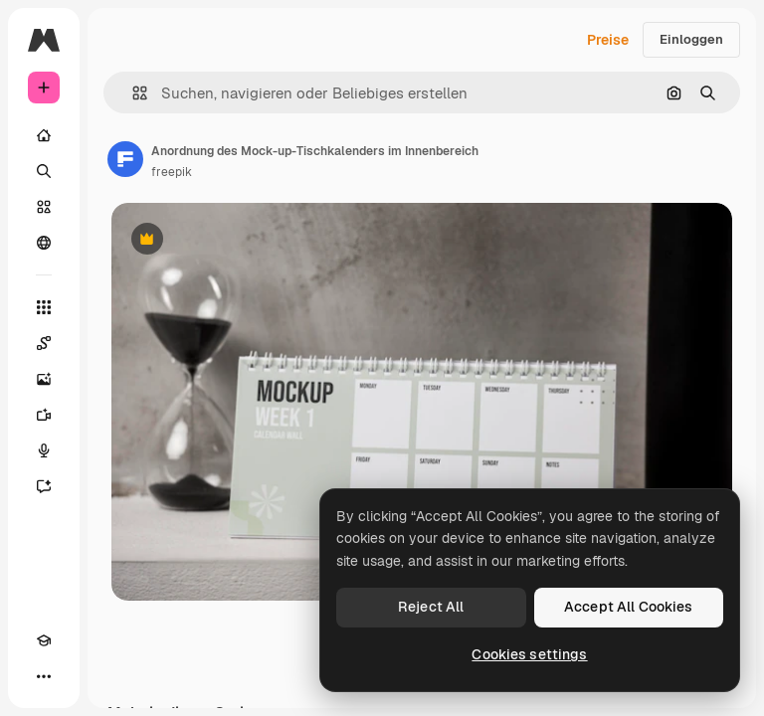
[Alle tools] (44, 307)
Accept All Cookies (628, 607)
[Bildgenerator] (44, 379)
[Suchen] (44, 171)
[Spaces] (44, 343)
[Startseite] (44, 135)
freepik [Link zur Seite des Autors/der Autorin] (171, 172)
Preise (608, 40)
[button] (131, 93)
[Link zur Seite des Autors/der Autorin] (125, 159)
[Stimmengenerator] (44, 450)
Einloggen (691, 39)
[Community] (44, 243)
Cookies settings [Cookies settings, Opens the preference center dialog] (529, 654)
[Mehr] (44, 676)
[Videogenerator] (44, 415)
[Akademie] (44, 640)
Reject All (431, 607)
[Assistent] (44, 486)
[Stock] (44, 207)
